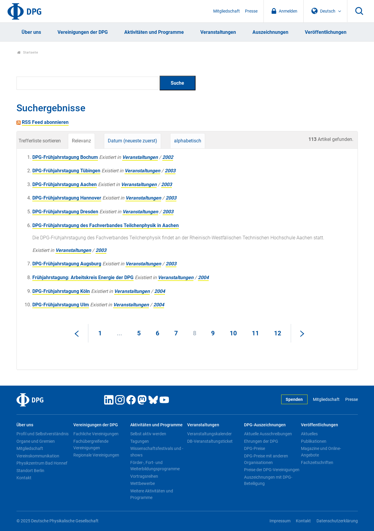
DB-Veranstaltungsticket (210, 441)
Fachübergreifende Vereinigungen (90, 444)
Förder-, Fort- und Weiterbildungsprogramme (155, 465)
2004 (203, 277)
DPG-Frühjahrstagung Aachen (64, 184)
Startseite (27, 52)
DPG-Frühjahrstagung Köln (61, 291)
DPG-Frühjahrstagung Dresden (65, 211)
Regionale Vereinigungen (96, 455)
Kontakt (23, 477)
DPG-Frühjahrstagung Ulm (60, 305)
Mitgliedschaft (226, 11)
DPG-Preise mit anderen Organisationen (266, 459)
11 (255, 333)
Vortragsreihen (144, 476)
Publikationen (313, 441)
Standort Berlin (30, 470)
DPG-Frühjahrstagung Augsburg (66, 264)
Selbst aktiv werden (148, 433)
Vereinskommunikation (37, 456)
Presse (251, 11)
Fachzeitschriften (317, 462)
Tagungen (139, 441)
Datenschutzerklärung (337, 521)
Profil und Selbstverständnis (42, 433)
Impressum (279, 521)
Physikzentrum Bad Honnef (41, 463)
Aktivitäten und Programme (154, 32)
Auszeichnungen (270, 32)
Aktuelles (309, 433)
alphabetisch (187, 141)
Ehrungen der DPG (261, 441)
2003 (170, 171)
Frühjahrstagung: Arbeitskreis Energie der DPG (83, 277)
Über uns (31, 32)
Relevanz (81, 141)
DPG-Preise (254, 448)
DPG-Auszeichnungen (265, 424)
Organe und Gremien (35, 441)
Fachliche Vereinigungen (96, 433)
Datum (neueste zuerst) (132, 141)
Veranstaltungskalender (209, 433)
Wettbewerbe (142, 483)
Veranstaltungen (218, 32)
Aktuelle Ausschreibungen (268, 433)
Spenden (294, 399)
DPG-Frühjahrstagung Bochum (65, 157)
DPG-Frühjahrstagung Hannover (66, 198)
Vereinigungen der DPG (82, 32)
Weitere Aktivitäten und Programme (151, 494)
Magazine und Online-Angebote (321, 451)
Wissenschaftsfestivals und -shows (156, 451)
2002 (167, 157)
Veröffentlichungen (325, 32)
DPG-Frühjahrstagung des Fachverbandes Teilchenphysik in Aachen (105, 225)
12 (277, 333)
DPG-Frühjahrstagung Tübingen (66, 171)
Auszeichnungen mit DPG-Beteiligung (268, 480)
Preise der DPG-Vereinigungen (271, 469)
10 (233, 333)
